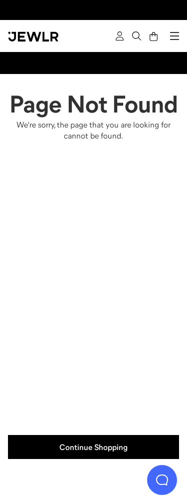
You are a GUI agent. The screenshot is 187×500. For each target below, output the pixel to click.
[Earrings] (50, 355)
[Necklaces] (138, 221)
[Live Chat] (162, 480)
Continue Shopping (93, 447)
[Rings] (50, 221)
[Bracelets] (138, 355)
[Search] (136, 36)
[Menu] (174, 36)
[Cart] (153, 36)
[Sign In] (119, 36)
